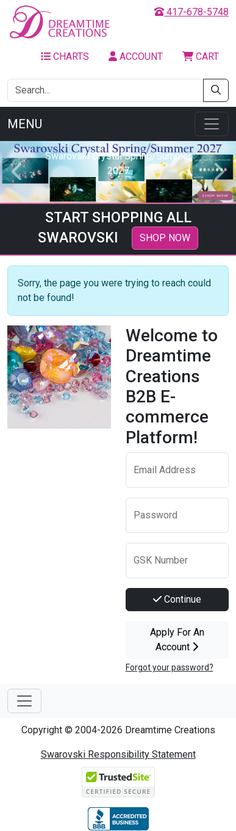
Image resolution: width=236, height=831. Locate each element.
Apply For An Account (177, 639)
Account (136, 56)
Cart (200, 56)
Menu (24, 124)
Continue (177, 599)
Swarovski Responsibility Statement (118, 754)
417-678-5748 (191, 12)
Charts (65, 56)
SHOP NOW (165, 238)
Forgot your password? (169, 667)
